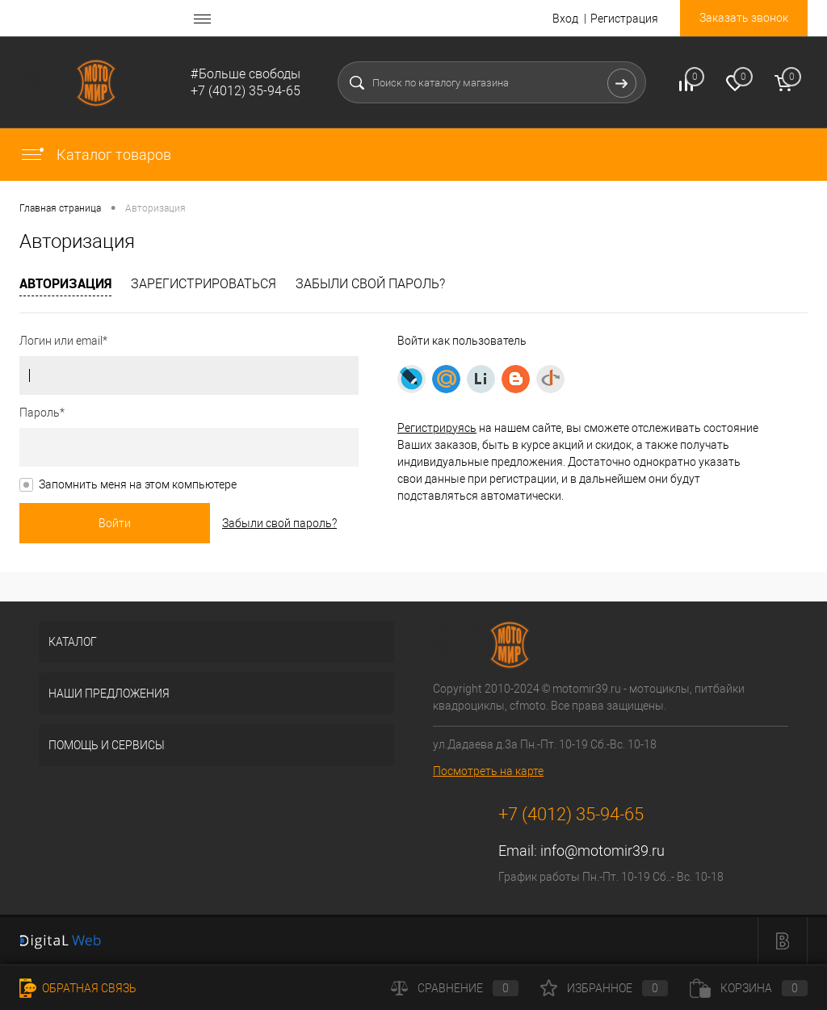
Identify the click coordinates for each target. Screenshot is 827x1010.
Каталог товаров (95, 154)
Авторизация (65, 283)
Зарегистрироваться (203, 283)
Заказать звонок (743, 17)
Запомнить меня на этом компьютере (138, 484)
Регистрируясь (436, 427)
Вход (565, 18)
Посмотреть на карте (488, 771)
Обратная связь (77, 988)
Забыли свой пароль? (370, 283)
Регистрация (624, 18)
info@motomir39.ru (602, 850)
